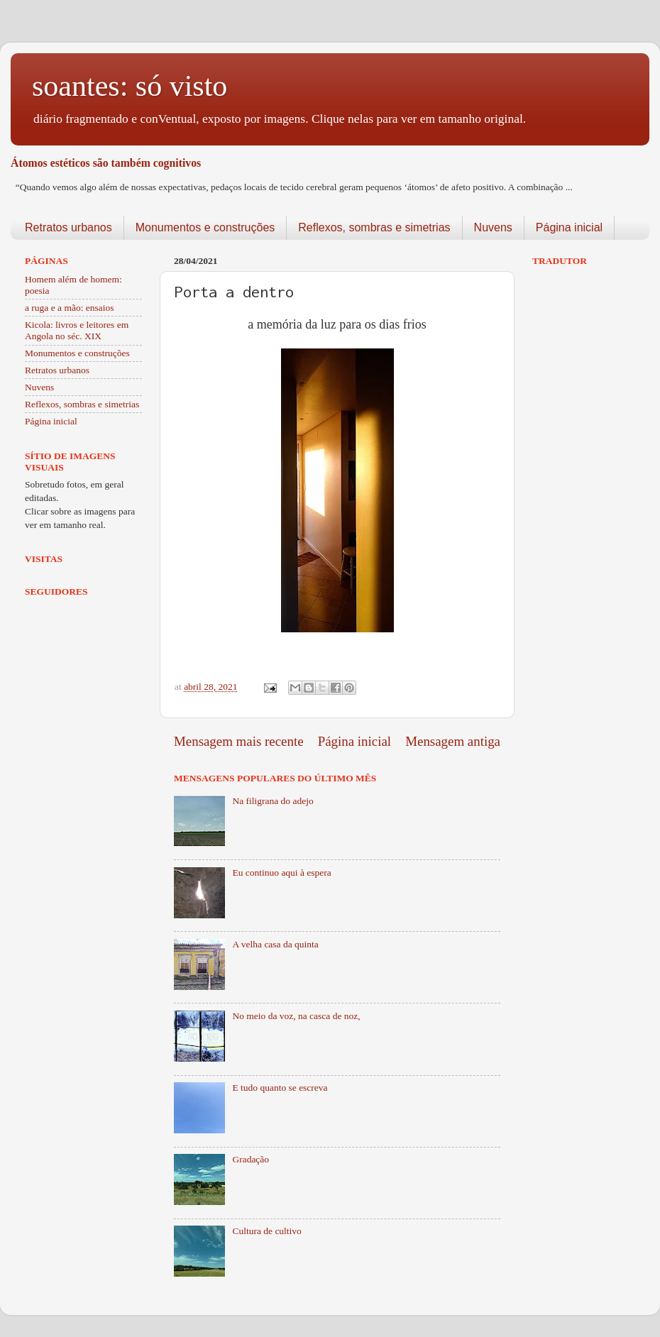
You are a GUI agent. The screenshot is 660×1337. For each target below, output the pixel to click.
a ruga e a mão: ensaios (69, 307)
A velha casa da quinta (275, 944)
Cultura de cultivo (266, 1231)
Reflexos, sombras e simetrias (374, 227)
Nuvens (493, 227)
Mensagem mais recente (239, 741)
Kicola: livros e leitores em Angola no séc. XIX (76, 330)
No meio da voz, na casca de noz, (296, 1016)
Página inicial (569, 227)
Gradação (250, 1159)
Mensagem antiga (452, 741)
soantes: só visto (129, 86)
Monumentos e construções (205, 227)
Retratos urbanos (68, 227)
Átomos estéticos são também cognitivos (106, 163)
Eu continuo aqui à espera (281, 872)
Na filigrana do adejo (272, 801)
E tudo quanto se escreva (279, 1087)
